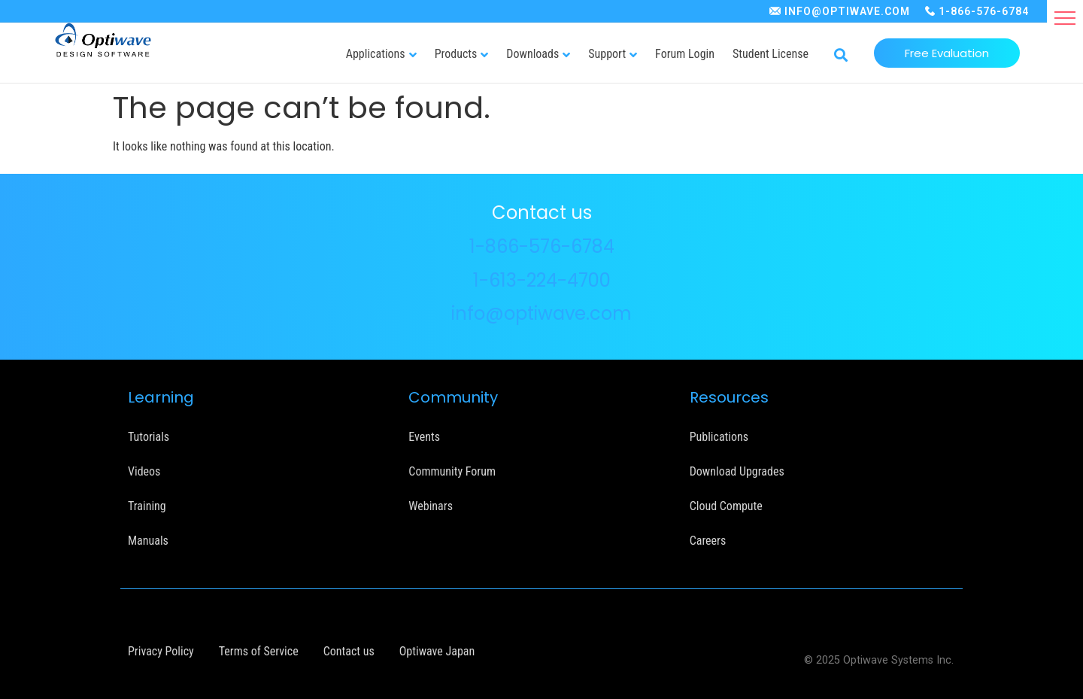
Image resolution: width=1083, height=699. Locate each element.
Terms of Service (259, 651)
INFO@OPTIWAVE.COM (847, 11)
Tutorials (148, 437)
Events (424, 437)
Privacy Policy (161, 651)
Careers (708, 540)
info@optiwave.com (541, 313)
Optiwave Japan (437, 651)
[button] (1065, 18)
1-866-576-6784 (984, 11)
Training (147, 506)
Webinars (430, 506)
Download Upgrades (737, 471)
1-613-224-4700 (542, 280)
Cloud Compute (726, 506)
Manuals (148, 540)
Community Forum (452, 471)
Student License (770, 54)
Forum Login (684, 54)
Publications (719, 437)
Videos (144, 471)
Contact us (349, 651)
